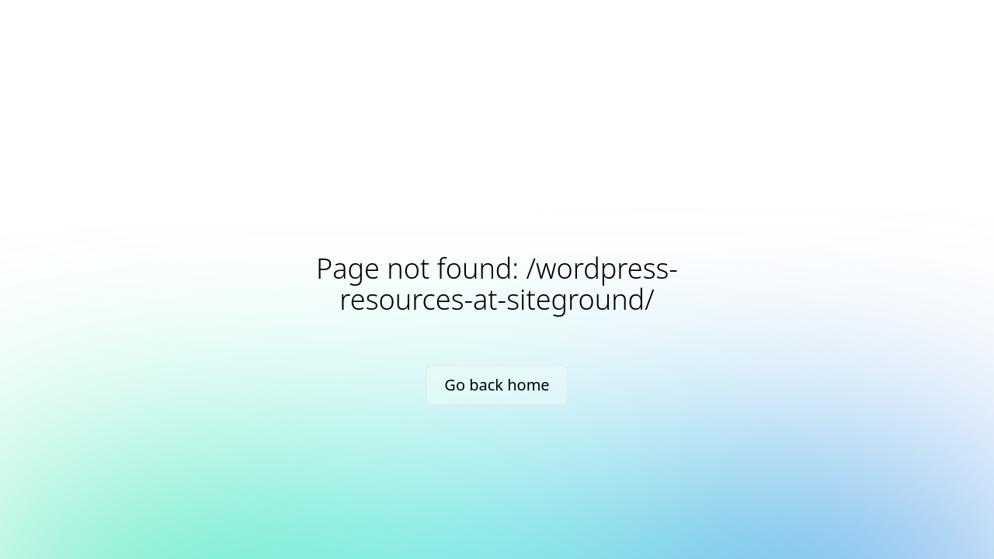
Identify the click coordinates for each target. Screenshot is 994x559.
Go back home (496, 384)
